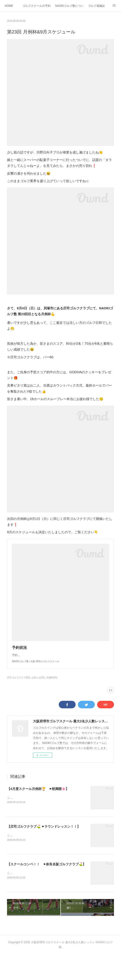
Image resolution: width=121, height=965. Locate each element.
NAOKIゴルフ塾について (69, 5)
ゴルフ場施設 (96, 5)
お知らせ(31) (38, 687)
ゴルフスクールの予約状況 (36, 5)
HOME (9, 5)
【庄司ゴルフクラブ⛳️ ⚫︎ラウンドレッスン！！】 (43, 836)
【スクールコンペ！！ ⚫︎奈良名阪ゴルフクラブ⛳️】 (46, 874)
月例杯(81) (51, 687)
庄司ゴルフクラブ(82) (18, 687)
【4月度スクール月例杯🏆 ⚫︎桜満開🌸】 (38, 798)
